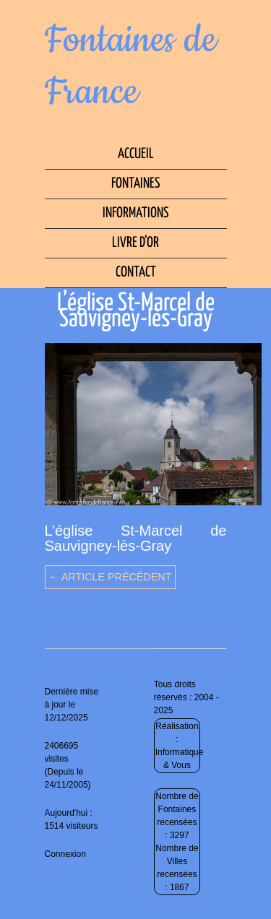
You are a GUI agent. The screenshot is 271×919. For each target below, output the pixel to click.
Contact (136, 272)
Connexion (65, 854)
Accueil (136, 154)
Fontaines (135, 184)
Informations (135, 213)
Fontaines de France (131, 66)
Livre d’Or (135, 243)
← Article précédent (110, 577)
